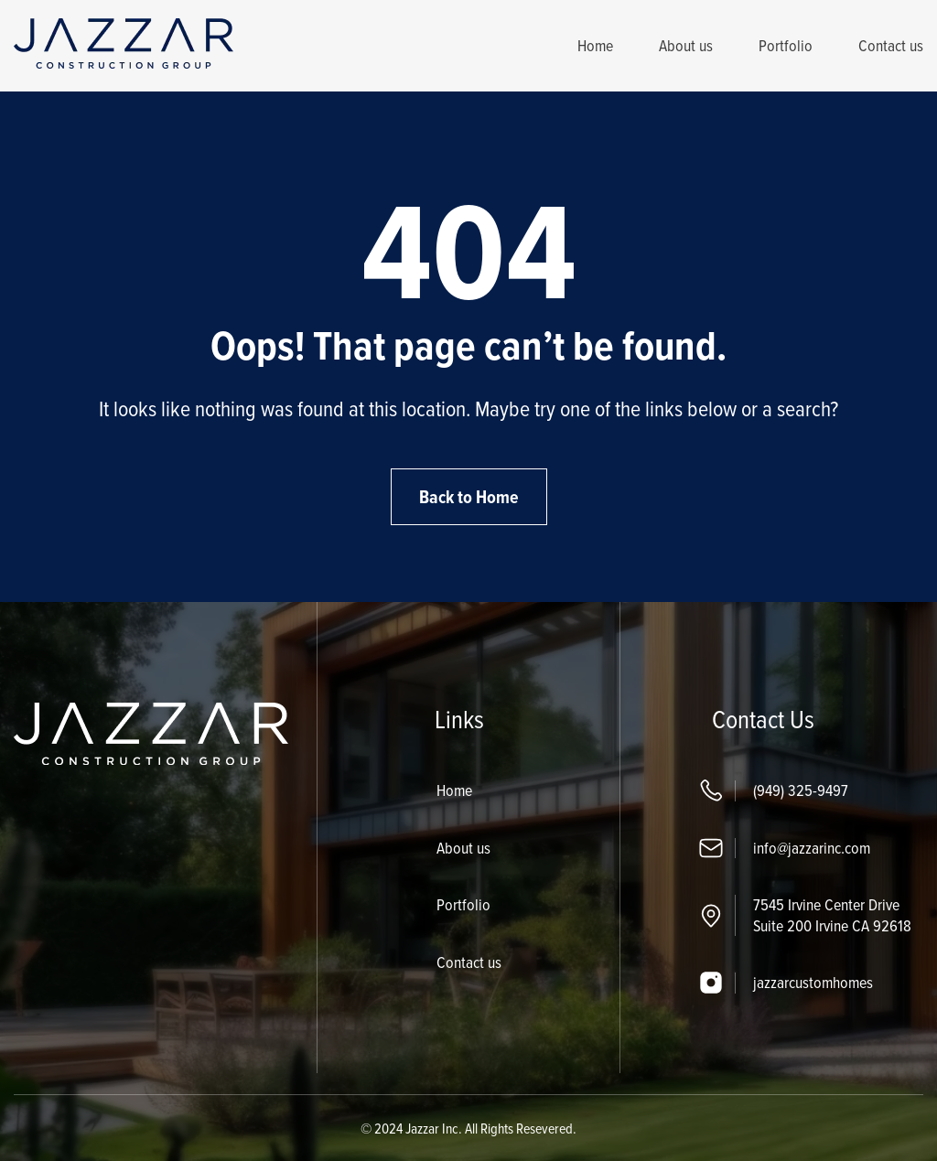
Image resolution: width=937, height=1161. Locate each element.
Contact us (890, 45)
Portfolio (786, 45)
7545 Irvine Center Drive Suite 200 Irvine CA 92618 (832, 915)
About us (686, 45)
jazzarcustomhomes (813, 982)
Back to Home (469, 497)
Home (595, 45)
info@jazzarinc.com (811, 847)
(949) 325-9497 (800, 790)
